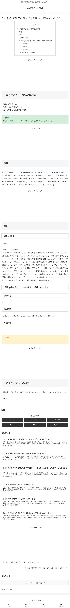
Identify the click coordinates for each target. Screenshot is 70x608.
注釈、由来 (24, 38)
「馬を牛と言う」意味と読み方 (29, 29)
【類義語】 (26, 47)
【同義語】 (26, 44)
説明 (20, 32)
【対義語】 (26, 50)
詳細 (20, 35)
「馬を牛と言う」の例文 (27, 53)
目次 (32, 25)
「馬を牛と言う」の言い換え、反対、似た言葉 (36, 41)
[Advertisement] (35, 75)
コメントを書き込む (35, 585)
